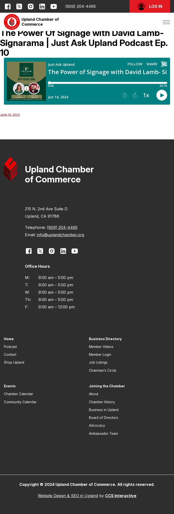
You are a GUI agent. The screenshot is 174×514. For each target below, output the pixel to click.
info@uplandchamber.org (60, 234)
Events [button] (10, 386)
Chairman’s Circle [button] (102, 370)
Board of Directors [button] (103, 418)
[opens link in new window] (7, 6)
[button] (150, 6)
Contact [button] (10, 355)
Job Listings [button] (98, 362)
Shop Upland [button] (14, 362)
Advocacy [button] (97, 425)
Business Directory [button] (105, 339)
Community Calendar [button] (20, 402)
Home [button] (9, 339)
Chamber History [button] (102, 402)
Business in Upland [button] (104, 410)
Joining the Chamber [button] (107, 386)
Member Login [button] (100, 355)
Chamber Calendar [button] (18, 394)
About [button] (93, 394)
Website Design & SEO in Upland (68, 495)
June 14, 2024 (10, 114)
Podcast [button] (10, 347)
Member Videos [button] (101, 347)
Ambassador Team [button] (103, 434)
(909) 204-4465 (80, 6)
